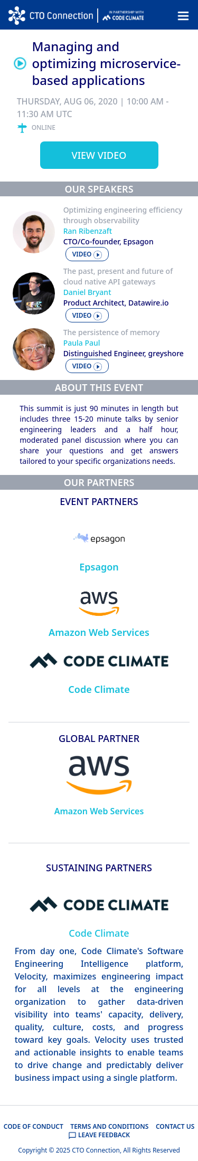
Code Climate (98, 689)
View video (99, 155)
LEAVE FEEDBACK (99, 1134)
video (87, 254)
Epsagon (99, 566)
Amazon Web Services (99, 632)
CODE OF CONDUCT (33, 1126)
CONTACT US (175, 1126)
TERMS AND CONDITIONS (109, 1126)
